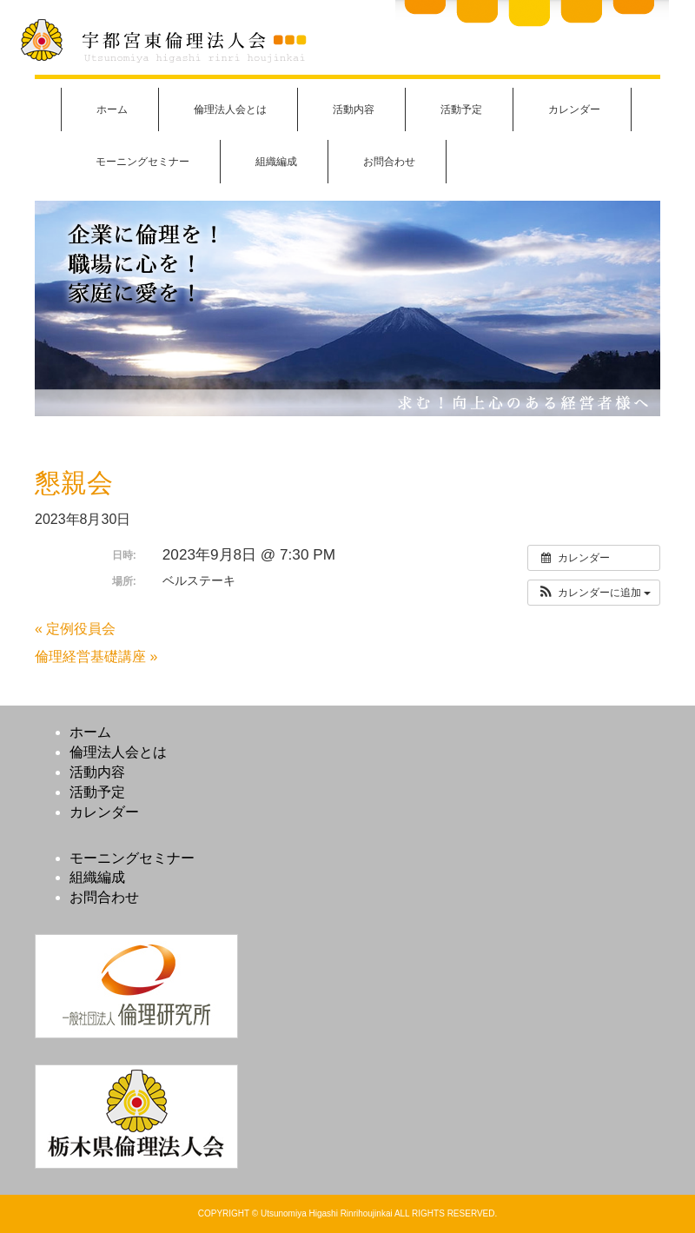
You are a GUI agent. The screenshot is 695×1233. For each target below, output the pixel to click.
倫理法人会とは (230, 109)
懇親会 (74, 482)
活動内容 (353, 109)
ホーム (112, 109)
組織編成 (276, 162)
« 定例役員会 (75, 628)
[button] (593, 592)
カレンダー (574, 109)
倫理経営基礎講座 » (96, 656)
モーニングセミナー (142, 162)
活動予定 (461, 109)
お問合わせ (389, 162)
